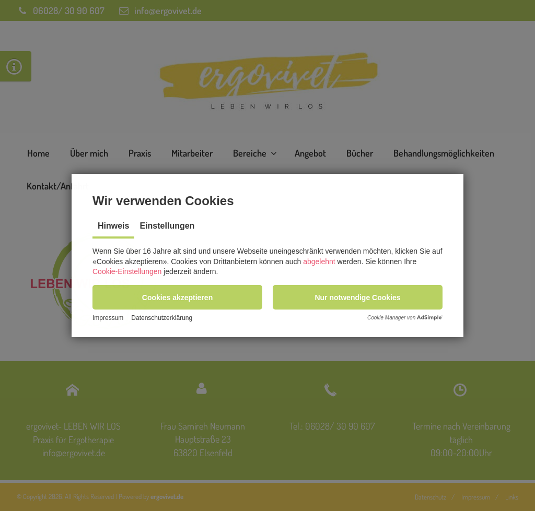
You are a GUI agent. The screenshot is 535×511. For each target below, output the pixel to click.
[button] (177, 295)
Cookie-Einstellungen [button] (126, 270)
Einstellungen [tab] (166, 224)
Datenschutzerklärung (161, 319)
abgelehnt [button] (319, 260)
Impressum (107, 319)
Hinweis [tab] (113, 224)
